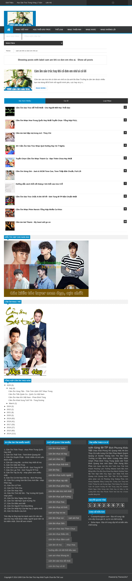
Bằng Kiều (92, 471)
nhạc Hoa (71, 545)
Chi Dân (108, 453)
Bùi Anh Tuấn (111, 466)
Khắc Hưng (101, 489)
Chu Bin (100, 471)
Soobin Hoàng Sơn (106, 456)
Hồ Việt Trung (110, 486)
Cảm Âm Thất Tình (13, 455)
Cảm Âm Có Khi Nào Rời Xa (17, 478)
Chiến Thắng (92, 484)
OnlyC (90, 461)
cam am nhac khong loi (59, 555)
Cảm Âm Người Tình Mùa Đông (20, 506)
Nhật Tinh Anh (122, 474)
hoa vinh (104, 463)
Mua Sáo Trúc (12, 36)
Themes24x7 (123, 577)
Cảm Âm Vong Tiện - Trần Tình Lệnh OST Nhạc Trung (30, 391)
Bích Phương (115, 448)
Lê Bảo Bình (100, 458)
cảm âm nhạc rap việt (58, 480)
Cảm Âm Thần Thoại (14, 450)
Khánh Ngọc (92, 489)
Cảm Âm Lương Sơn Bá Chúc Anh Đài (22, 480)
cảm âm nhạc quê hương (60, 496)
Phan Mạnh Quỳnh (120, 453)
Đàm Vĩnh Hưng (116, 463)
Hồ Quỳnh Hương (99, 486)
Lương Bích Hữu (94, 492)
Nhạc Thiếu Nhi (74, 30)
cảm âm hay (54, 470)
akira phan (92, 479)
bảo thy (119, 492)
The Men (120, 456)
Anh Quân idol (99, 466)
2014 (9, 433)
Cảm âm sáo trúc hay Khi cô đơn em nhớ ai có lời (60, 71)
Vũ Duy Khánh (122, 476)
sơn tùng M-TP (98, 447)
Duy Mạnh (114, 471)
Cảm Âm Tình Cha (14, 488)
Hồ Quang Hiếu (115, 451)
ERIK (126, 458)
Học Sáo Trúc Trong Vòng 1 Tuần (29, 3)
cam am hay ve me (57, 513)
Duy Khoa (106, 471)
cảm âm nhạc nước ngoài (60, 475)
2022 (9, 409)
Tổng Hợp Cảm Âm (32, 36)
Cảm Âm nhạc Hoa (14, 491)
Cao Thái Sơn (122, 466)
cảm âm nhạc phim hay (59, 486)
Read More (41, 88)
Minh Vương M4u (115, 458)
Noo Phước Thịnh (107, 492)
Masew (113, 469)
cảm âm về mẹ (55, 545)
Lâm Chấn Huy (111, 489)
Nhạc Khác (91, 30)
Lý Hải (126, 489)
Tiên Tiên (112, 476)
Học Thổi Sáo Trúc (42, 30)
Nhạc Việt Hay (22, 30)
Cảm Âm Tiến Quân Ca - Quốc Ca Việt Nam (26, 394)
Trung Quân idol (116, 461)
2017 (9, 424)
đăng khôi (97, 494)
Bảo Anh (124, 469)
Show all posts (85, 60)
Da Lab (99, 484)
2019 (9, 418)
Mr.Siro (125, 451)
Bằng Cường (104, 481)
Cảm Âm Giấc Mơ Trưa (15, 465)
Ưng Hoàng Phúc (117, 479)
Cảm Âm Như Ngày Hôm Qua (19, 498)
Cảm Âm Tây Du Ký (14, 473)
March (12, 403)
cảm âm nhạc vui (56, 518)
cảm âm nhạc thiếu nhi (59, 534)
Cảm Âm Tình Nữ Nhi (16, 493)
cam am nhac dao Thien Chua (62, 529)
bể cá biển (120, 522)
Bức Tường (113, 481)
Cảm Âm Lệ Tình (14, 485)
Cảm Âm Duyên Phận (15, 457)
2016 (9, 427)
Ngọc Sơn (112, 474)
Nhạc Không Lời (108, 30)
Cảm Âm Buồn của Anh (16, 511)
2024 (9, 406)
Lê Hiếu (120, 489)
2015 (9, 431)
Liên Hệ (49, 3)
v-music (125, 492)
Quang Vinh (102, 476)
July (11, 388)
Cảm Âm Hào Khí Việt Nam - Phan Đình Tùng (27, 397)
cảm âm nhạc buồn (57, 448)
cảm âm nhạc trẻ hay (58, 454)
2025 (9, 385)
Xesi (115, 492)
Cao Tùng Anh (123, 481)
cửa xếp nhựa (94, 519)
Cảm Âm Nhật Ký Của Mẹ (17, 508)
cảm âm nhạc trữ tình (58, 507)
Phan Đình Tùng (101, 461)
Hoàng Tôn (119, 484)
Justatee (125, 486)
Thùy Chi (92, 453)
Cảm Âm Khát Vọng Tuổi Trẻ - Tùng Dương (26, 400)
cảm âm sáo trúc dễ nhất (59, 561)
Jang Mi (119, 486)
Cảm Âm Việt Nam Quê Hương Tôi (21, 501)
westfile (90, 494)
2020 (9, 415)
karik (119, 469)
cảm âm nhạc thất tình (58, 464)
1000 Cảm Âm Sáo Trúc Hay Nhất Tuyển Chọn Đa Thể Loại (40, 577)
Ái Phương (105, 479)
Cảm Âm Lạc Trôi (13, 470)
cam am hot (74, 518)
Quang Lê (92, 456)
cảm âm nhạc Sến (56, 523)
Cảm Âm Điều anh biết (16, 503)
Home (8, 51)
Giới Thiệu (9, 3)
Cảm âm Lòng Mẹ (13, 462)
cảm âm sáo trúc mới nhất (60, 491)
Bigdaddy (96, 481)
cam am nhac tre (56, 459)
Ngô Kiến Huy (101, 474)
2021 (9, 412)
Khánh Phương (94, 469)
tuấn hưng (100, 453)
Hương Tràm (123, 471)
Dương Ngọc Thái (109, 484)
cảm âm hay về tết (57, 566)
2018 (9, 421)
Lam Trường (105, 469)
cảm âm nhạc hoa (56, 502)
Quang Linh (92, 476)
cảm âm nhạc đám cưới (59, 539)
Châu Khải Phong (100, 451)
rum (99, 479)
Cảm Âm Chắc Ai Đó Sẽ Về (17, 467)
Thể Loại (59, 30)
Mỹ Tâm (91, 474)
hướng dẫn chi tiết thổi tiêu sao (62, 550)
